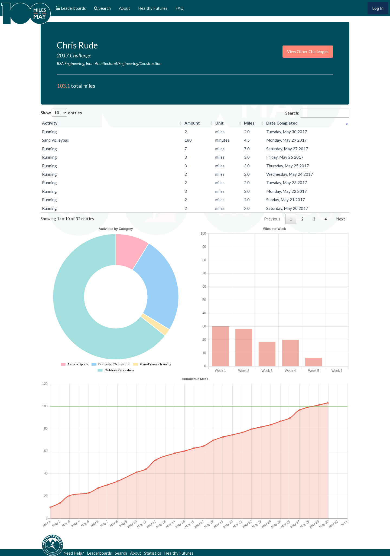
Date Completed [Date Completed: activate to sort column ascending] (282, 123)
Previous (272, 218)
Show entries (61, 113)
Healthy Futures (152, 8)
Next (340, 218)
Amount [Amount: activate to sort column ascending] (192, 123)
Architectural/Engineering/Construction (128, 63)
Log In (378, 8)
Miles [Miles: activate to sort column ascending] (249, 123)
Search (121, 553)
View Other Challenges (308, 51)
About (124, 8)
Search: (317, 113)
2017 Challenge (74, 55)
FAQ (180, 8)
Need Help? (73, 553)
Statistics (152, 553)
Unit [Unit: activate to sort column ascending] (219, 123)
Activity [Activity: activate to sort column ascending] (49, 123)
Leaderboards (99, 553)
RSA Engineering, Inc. (74, 63)
